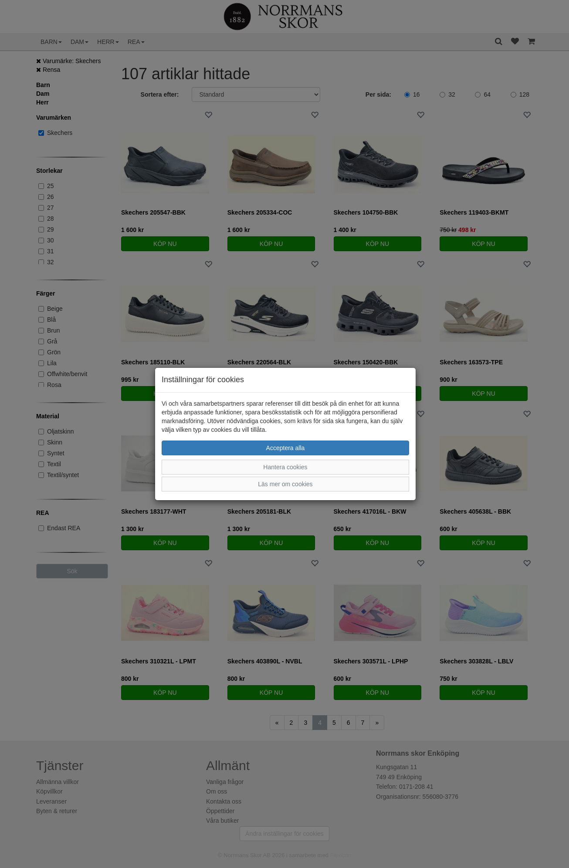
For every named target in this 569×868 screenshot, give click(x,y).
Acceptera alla (285, 447)
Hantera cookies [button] (285, 467)
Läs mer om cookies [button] (285, 484)
